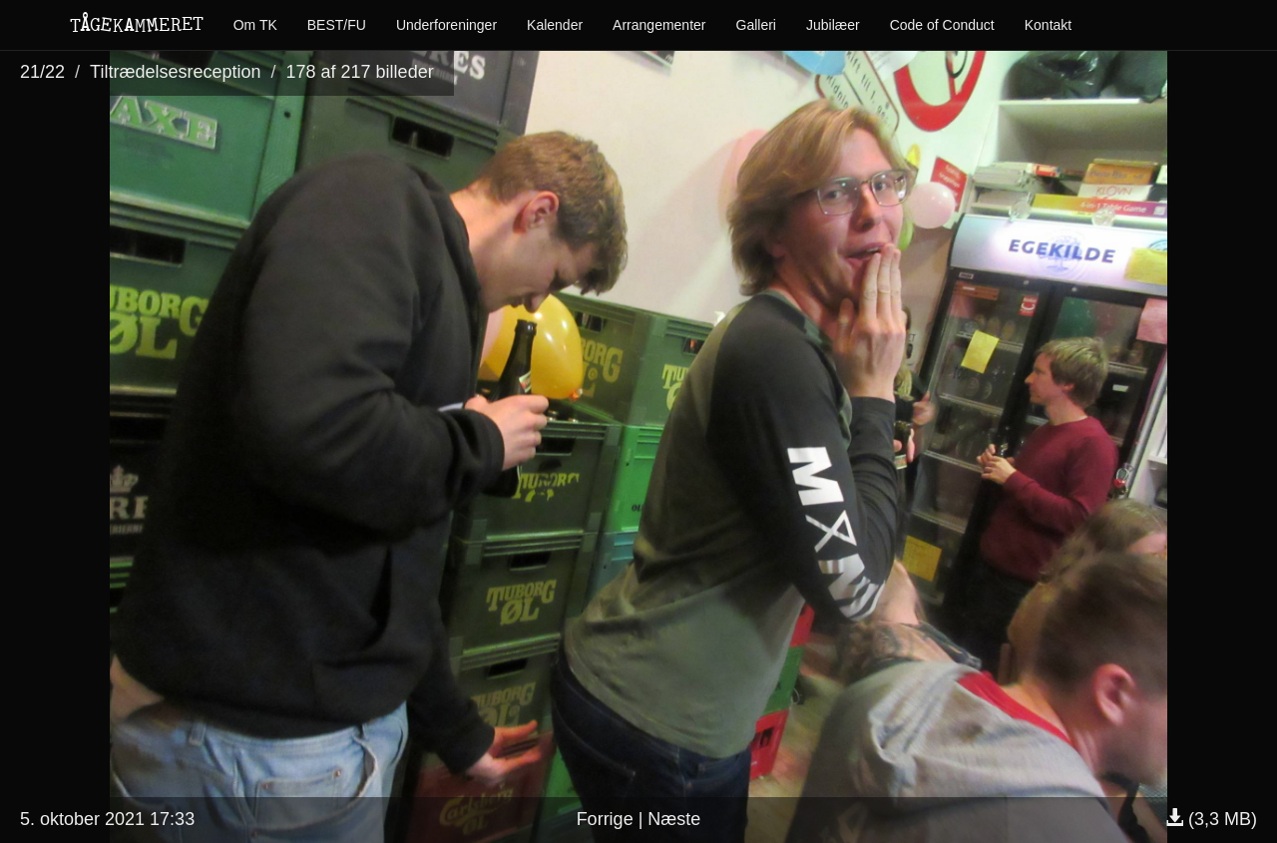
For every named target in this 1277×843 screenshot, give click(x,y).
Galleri (756, 25)
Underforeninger (446, 25)
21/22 (42, 72)
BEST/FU (336, 25)
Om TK (255, 25)
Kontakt (1048, 25)
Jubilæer (833, 25)
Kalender (555, 25)
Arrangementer (659, 25)
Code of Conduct (942, 25)
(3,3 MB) (1211, 819)
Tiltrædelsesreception (175, 72)
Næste (673, 819)
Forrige (605, 819)
